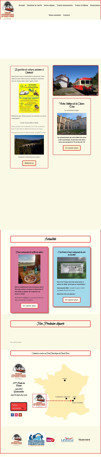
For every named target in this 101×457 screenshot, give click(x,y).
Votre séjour (49, 5)
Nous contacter (16, 407)
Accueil (22, 5)
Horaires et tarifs (34, 5)
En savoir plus (71, 148)
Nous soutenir (55, 15)
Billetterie (29, 163)
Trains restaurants (65, 5)
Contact (66, 15)
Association (95, 5)
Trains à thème (81, 5)
